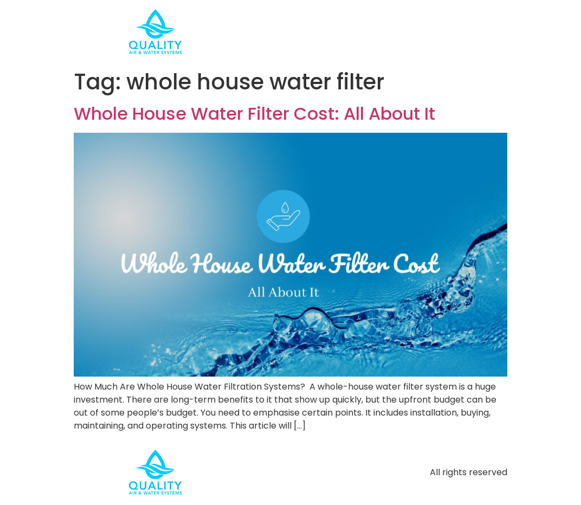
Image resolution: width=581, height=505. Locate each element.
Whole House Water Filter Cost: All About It (254, 113)
